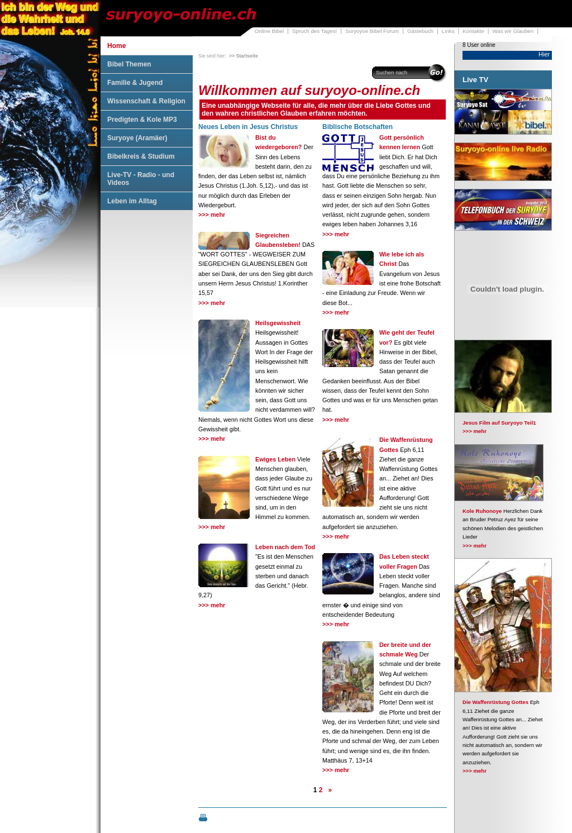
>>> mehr (211, 214)
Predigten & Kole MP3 (142, 119)
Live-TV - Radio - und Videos (140, 179)
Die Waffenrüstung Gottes (495, 702)
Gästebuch (420, 31)
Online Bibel (269, 31)
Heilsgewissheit (278, 323)
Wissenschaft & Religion (146, 101)
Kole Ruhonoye (482, 511)
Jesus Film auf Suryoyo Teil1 (499, 423)
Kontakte (473, 31)
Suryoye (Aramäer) (137, 138)
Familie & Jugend (135, 83)
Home (116, 46)
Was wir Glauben (513, 31)
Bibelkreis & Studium (141, 156)
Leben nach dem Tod (285, 547)
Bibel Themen (129, 64)
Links (448, 31)
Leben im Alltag (132, 201)
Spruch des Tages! (314, 31)
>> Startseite (243, 56)
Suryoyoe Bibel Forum (372, 31)
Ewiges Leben (275, 459)
